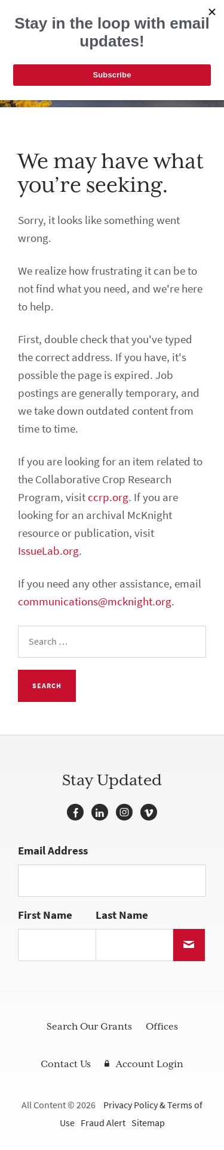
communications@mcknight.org (94, 601)
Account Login (149, 1064)
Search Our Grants (89, 1026)
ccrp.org (108, 497)
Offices (162, 1026)
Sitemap (148, 1123)
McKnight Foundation (57, 13)
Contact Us (66, 1064)
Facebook (75, 812)
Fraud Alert (103, 1123)
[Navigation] (197, 13)
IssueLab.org (48, 550)
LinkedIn (99, 812)
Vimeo (148, 812)
